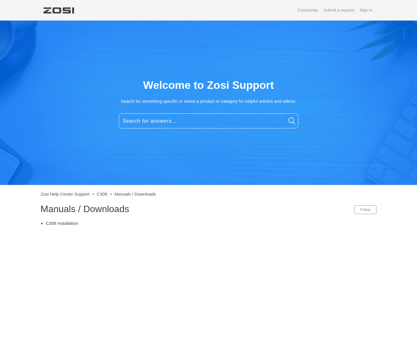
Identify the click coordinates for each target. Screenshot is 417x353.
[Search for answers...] (208, 120)
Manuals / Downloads (135, 194)
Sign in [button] (366, 10)
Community (307, 10)
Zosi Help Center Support (65, 194)
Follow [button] (365, 210)
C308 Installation (62, 223)
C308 (102, 194)
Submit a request (338, 10)
